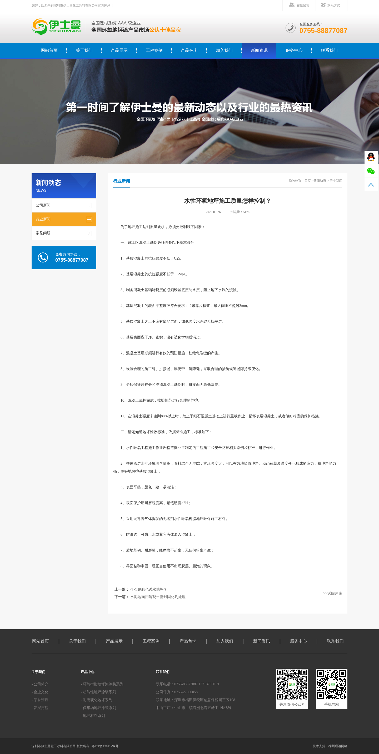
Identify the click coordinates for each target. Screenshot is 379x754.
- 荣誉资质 (40, 700)
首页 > (309, 181)
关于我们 (84, 50)
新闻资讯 (259, 50)
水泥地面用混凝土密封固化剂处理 (158, 597)
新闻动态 (319, 181)
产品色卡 (189, 50)
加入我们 (224, 50)
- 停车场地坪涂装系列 (98, 708)
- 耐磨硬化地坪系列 (96, 700)
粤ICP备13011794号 (105, 746)
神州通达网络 (337, 746)
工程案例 (154, 50)
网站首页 (40, 641)
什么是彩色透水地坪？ (148, 589)
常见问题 (43, 233)
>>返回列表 (332, 593)
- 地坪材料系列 (93, 716)
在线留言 (303, 5)
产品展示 (119, 50)
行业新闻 (43, 219)
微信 (371, 171)
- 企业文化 (40, 692)
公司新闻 (43, 205)
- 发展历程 (40, 708)
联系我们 (329, 50)
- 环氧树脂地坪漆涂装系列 (102, 684)
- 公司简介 (40, 684)
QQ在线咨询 (371, 157)
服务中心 (294, 50)
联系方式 (333, 5)
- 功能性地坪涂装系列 (98, 692)
